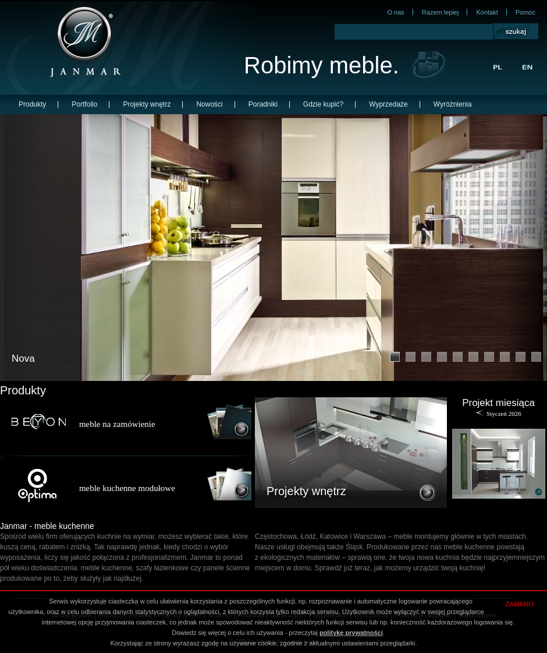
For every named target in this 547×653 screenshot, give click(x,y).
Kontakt (487, 12)
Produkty (32, 104)
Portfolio (84, 104)
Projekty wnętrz (147, 104)
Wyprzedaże (388, 104)
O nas (395, 12)
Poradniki (263, 104)
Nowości (209, 104)
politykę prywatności (351, 632)
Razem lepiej (440, 12)
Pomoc (525, 12)
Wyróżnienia (453, 104)
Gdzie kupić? (323, 104)
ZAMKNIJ (520, 604)
